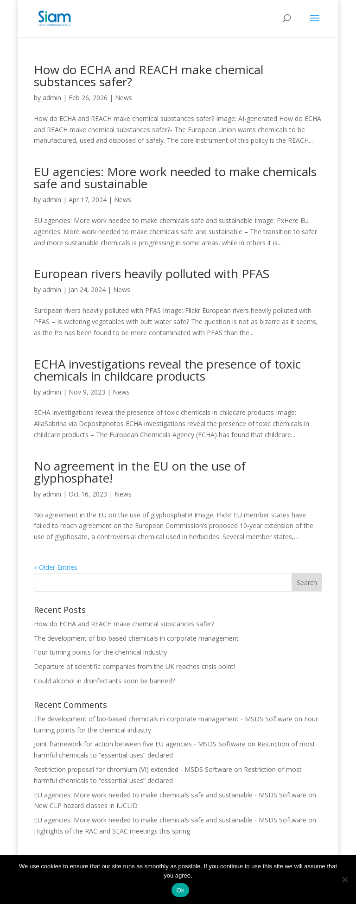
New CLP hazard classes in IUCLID (86, 805)
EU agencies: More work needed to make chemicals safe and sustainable (175, 177)
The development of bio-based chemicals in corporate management (136, 638)
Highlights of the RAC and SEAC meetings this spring (112, 831)
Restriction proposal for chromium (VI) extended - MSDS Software (133, 769)
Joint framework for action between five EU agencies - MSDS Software (140, 743)
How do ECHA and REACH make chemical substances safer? (148, 75)
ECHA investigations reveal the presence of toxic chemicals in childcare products (167, 370)
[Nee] (344, 879)
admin (52, 97)
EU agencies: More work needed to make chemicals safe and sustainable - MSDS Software (170, 794)
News (123, 97)
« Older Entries (55, 567)
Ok (180, 890)
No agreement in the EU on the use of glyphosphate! (140, 472)
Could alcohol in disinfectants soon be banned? (104, 680)
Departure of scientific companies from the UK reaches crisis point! (134, 666)
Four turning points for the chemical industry (100, 652)
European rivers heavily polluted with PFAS (151, 273)
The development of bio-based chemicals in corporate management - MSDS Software (163, 718)
